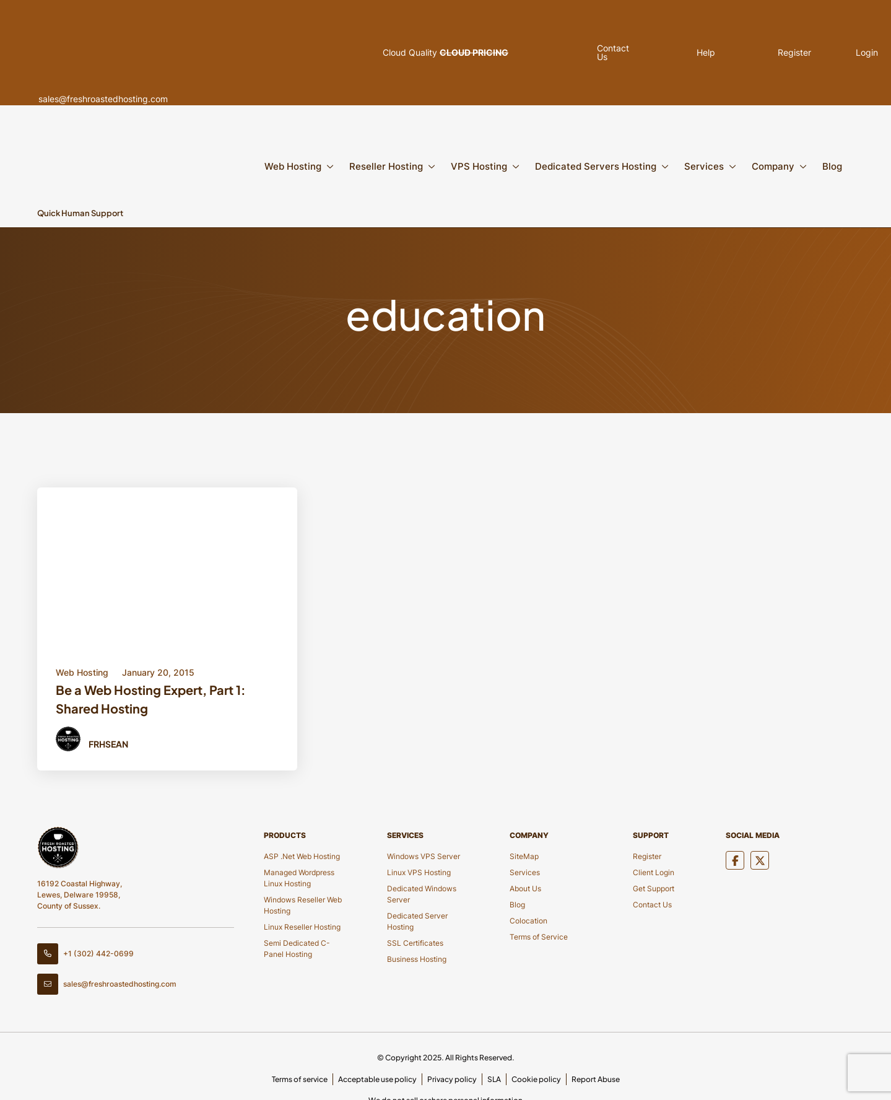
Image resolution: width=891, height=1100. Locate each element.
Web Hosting (292, 166)
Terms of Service (539, 936)
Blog (832, 166)
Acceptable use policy (377, 1079)
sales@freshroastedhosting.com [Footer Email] (106, 984)
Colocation (528, 920)
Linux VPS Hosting (419, 872)
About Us (525, 888)
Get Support (653, 888)
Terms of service (300, 1079)
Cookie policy (536, 1079)
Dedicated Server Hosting (417, 921)
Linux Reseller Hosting (302, 927)
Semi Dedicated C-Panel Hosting (297, 948)
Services (704, 166)
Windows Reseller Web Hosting (303, 905)
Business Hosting (416, 959)
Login (821, 52)
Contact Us (652, 904)
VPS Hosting (479, 166)
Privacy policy (452, 1079)
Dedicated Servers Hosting (595, 166)
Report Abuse (596, 1079)
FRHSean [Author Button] (108, 743)
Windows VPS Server (423, 856)
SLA (494, 1079)
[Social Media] (735, 860)
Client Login (653, 872)
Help (662, 52)
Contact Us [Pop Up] (599, 52)
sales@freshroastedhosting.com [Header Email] (131, 52)
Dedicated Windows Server (421, 894)
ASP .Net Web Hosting (302, 856)
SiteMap (524, 856)
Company (773, 166)
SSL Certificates (415, 943)
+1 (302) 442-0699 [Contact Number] (85, 953)
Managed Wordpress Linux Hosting (299, 878)
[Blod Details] (167, 566)
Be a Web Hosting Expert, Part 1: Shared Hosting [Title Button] (151, 699)
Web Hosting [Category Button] (82, 672)
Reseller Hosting (386, 166)
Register (741, 52)
